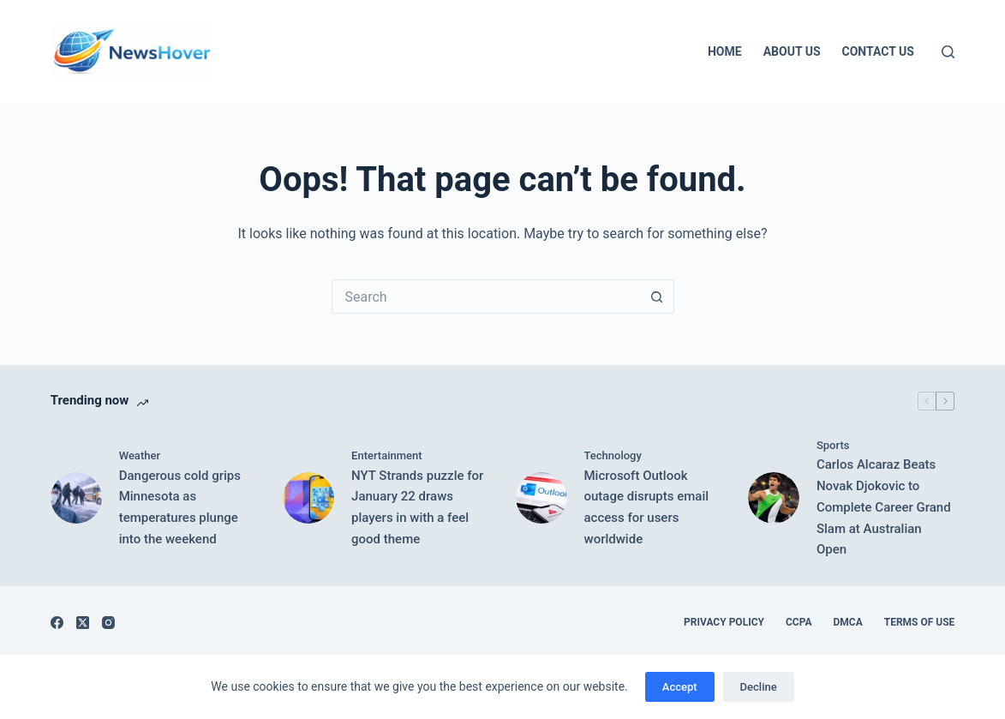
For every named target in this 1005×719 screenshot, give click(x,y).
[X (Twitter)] (82, 622)
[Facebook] (57, 622)
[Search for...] (486, 296)
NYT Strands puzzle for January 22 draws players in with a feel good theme (417, 507)
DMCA (847, 622)
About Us (792, 51)
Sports (833, 445)
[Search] (948, 51)
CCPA (799, 622)
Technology (613, 455)
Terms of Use (919, 622)
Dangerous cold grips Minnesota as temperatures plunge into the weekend (180, 507)
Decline (758, 686)
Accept (679, 686)
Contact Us (878, 51)
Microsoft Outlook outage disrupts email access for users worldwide (646, 507)
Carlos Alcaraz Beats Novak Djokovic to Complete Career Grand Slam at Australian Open (884, 507)
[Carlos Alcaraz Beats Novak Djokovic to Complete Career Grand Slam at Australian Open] (773, 498)
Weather (139, 455)
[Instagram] (108, 622)
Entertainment (386, 455)
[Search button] (657, 296)
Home (725, 51)
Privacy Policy (724, 622)
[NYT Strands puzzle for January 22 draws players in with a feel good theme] (308, 498)
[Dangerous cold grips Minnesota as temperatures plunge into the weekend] (76, 498)
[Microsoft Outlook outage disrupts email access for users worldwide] (541, 498)
